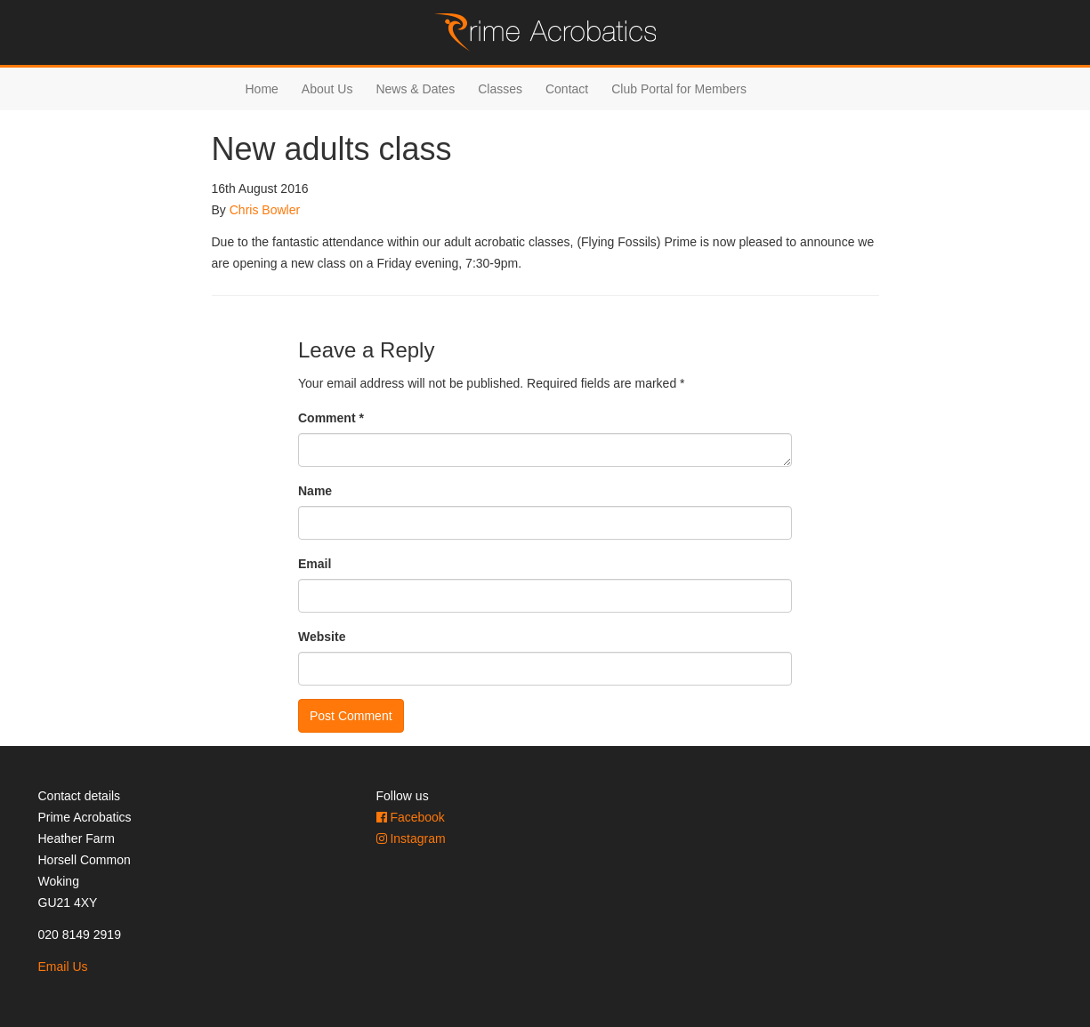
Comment (331, 418)
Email (314, 564)
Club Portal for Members (679, 89)
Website (321, 637)
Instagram (411, 838)
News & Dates (415, 89)
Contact (566, 89)
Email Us (63, 966)
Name (315, 491)
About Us (327, 89)
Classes (500, 89)
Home (262, 89)
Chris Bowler (265, 210)
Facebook (410, 817)
